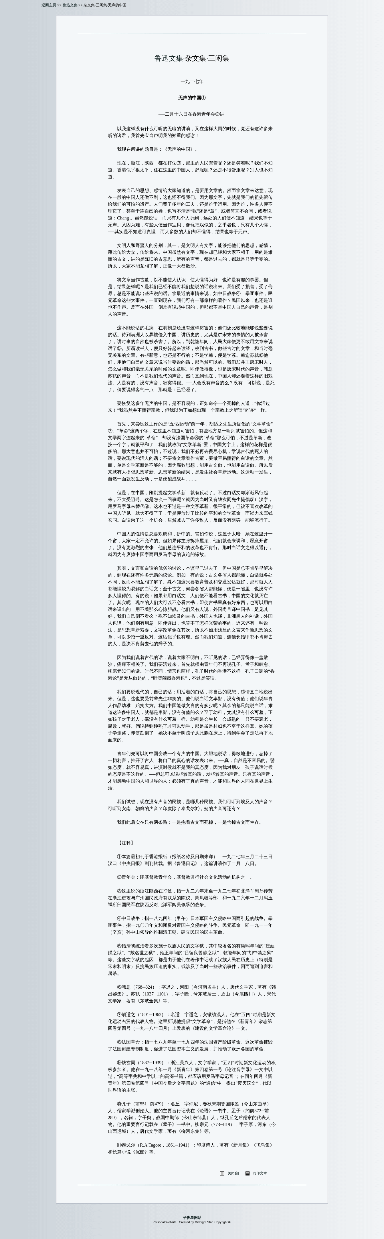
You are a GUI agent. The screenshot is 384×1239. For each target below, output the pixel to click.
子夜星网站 (192, 1218)
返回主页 (48, 5)
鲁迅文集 (70, 5)
